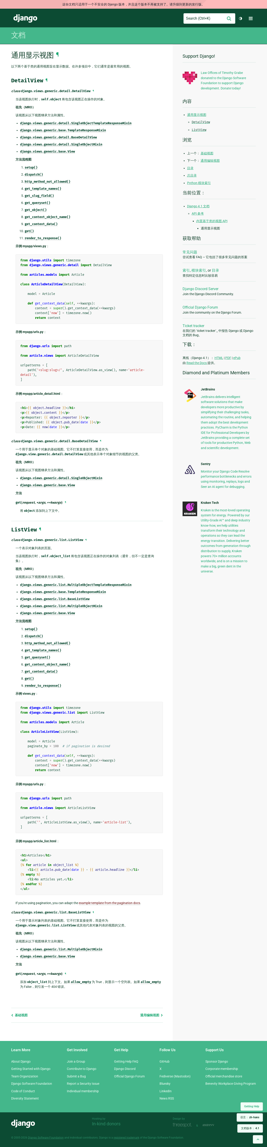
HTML (219, 358)
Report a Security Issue (83, 1083)
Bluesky (165, 1083)
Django (25, 18)
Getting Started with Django (30, 1069)
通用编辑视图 (151, 1015)
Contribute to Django (81, 1069)
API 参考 (198, 213)
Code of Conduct (23, 1091)
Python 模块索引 (199, 183)
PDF (228, 358)
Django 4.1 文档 (198, 206)
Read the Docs (196, 363)
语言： (249, 1117)
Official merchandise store (223, 1076)
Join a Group (76, 1061)
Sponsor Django (216, 1061)
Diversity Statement (25, 1098)
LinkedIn (166, 1091)
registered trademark (126, 1137)
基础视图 (19, 1015)
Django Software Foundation (31, 1083)
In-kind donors (106, 1123)
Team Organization (24, 1076)
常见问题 (190, 252)
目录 (190, 168)
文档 (18, 35)
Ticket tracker (193, 326)
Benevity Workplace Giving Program (230, 1083)
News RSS (167, 1098)
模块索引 (198, 270)
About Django (21, 1061)
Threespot (183, 1125)
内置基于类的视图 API (212, 221)
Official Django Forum (200, 307)
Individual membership (83, 1091)
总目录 (192, 175)
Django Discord (125, 1069)
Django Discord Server (200, 289)
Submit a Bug (76, 1076)
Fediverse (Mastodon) (175, 1076)
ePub (237, 358)
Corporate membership (221, 1069)
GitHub (165, 1061)
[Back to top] (258, 1139)
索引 (186, 270)
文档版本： (250, 1128)
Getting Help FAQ (126, 1061)
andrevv (213, 1125)
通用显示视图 (196, 115)
